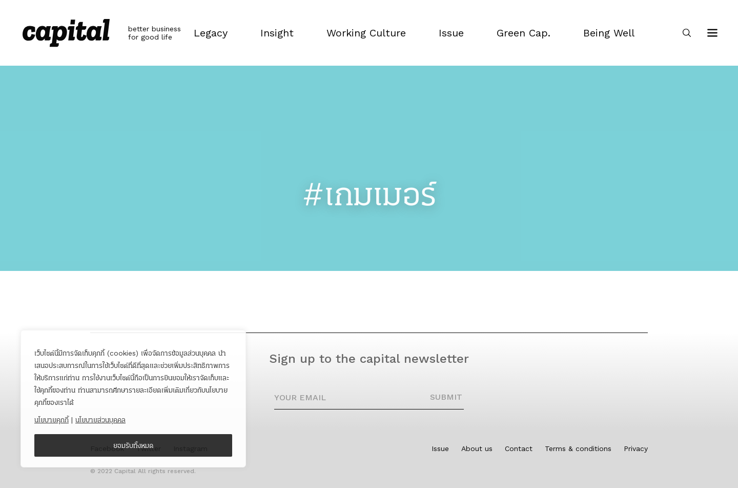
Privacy (636, 448)
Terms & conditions (578, 448)
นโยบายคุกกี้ (51, 420)
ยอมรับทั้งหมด (133, 445)
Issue (440, 448)
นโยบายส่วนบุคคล (100, 420)
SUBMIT (446, 397)
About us (477, 448)
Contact (518, 448)
